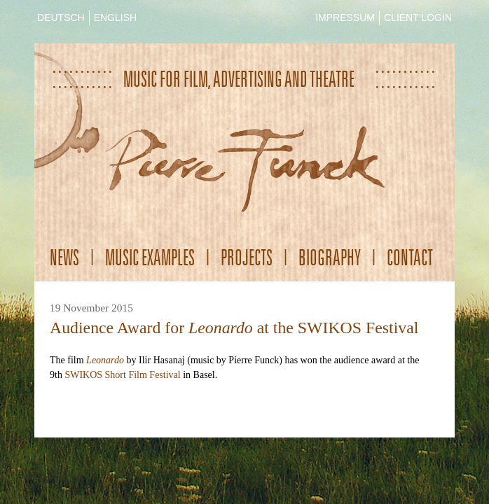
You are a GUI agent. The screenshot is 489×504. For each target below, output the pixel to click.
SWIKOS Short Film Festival (122, 375)
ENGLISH (115, 17)
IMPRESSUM (345, 17)
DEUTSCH (61, 17)
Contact (410, 257)
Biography (329, 257)
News (64, 257)
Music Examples (150, 257)
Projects (247, 257)
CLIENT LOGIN (418, 17)
